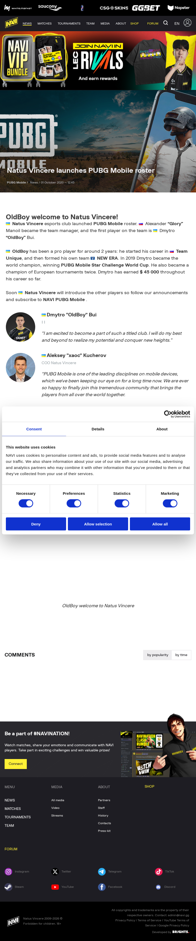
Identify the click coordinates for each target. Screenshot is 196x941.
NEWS (10, 800)
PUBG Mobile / (18, 182)
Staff (101, 807)
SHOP (149, 786)
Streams (57, 815)
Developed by (170, 932)
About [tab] (162, 429)
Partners (104, 800)
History (103, 815)
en (177, 23)
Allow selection (98, 524)
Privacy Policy (125, 920)
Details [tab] (98, 429)
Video (55, 807)
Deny (36, 524)
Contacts (104, 823)
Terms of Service (149, 920)
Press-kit (104, 830)
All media (57, 800)
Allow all (160, 524)
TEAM (9, 826)
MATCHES (13, 809)
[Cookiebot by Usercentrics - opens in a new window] (167, 414)
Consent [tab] (34, 429)
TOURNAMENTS (18, 817)
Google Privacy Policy (173, 925)
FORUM (11, 849)
